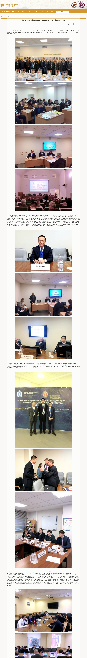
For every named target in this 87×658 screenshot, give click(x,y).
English (74, 1)
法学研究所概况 (6, 11)
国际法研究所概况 (16, 11)
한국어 (81, 1)
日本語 (77, 1)
